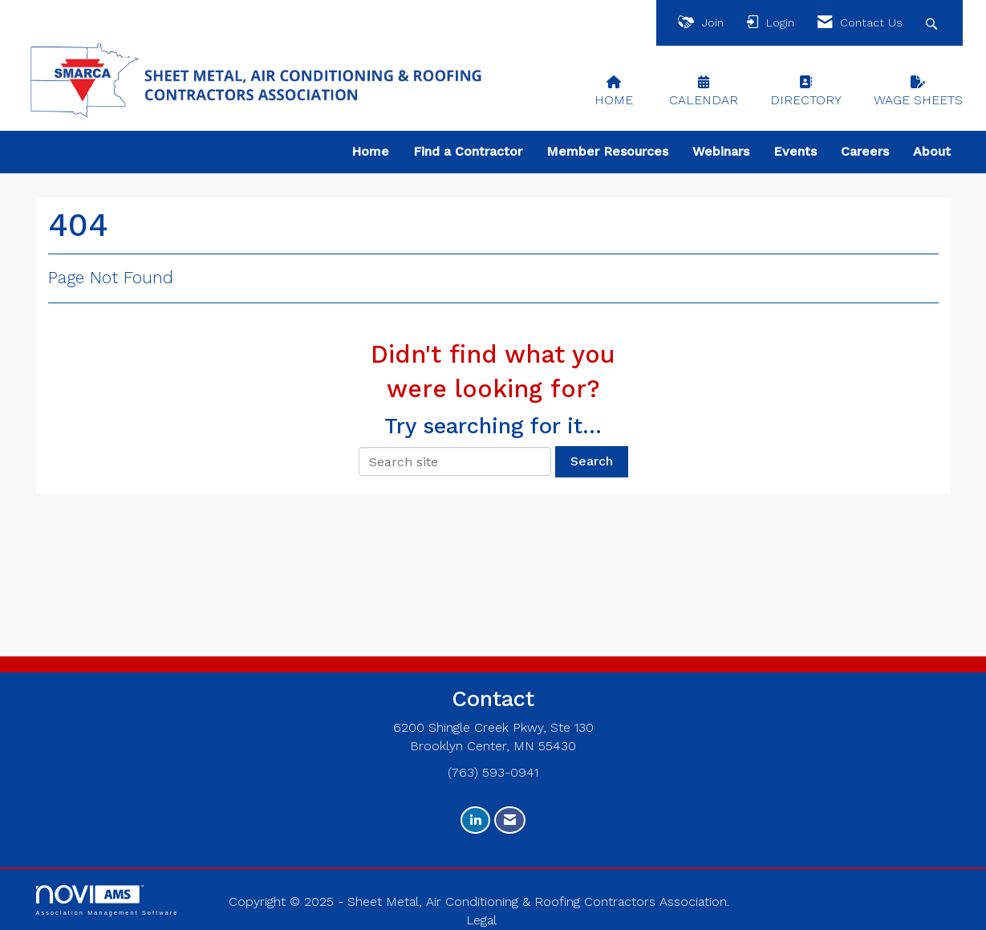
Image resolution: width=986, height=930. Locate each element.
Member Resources (607, 151)
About (932, 151)
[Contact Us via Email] (509, 820)
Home (370, 151)
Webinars (720, 151)
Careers (865, 151)
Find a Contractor (467, 151)
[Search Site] (933, 23)
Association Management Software (107, 900)
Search (591, 461)
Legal (481, 920)
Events (795, 151)
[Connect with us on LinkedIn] (475, 820)
